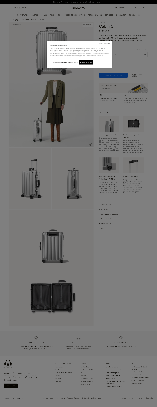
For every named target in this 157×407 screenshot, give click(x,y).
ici (95, 52)
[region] (79, 54)
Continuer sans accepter (104, 43)
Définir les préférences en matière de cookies (65, 62)
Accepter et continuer (86, 62)
